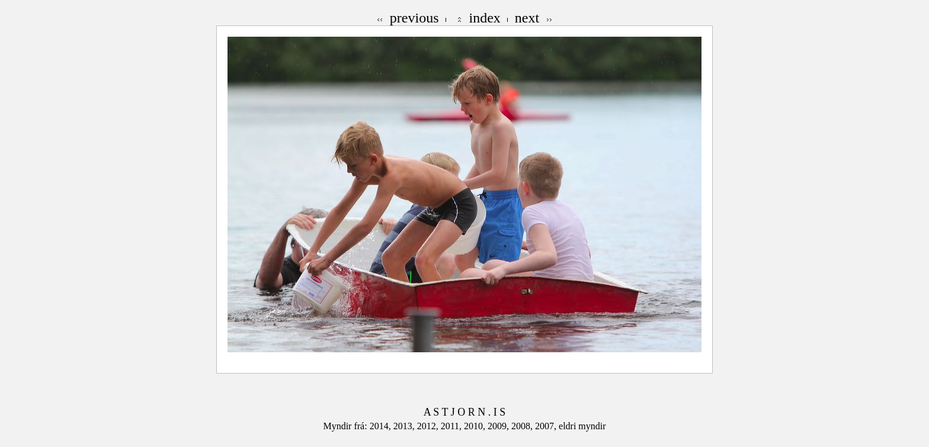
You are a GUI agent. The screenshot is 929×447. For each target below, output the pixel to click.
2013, (405, 426)
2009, (499, 426)
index (485, 17)
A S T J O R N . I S (464, 412)
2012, (429, 426)
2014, (381, 426)
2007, (547, 426)
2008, (523, 426)
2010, (476, 426)
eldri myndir (582, 426)
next (527, 17)
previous (414, 17)
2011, (452, 426)
